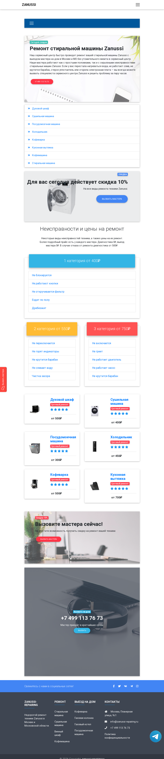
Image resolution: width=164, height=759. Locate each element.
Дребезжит (39, 303)
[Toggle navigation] (137, 5)
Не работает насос (103, 363)
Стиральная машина (41, 158)
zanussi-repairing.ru (93, 754)
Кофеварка (36, 135)
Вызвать (82, 626)
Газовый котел (83, 719)
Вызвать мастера (112, 194)
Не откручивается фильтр (48, 287)
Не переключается (43, 338)
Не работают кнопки (45, 279)
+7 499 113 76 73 (42, 82)
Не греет (97, 347)
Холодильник (37, 127)
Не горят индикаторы (45, 347)
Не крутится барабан (45, 355)
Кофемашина (37, 150)
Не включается (101, 338)
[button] (3, 379)
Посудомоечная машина (44, 119)
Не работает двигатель (106, 355)
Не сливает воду (42, 363)
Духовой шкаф (38, 104)
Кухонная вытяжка (40, 143)
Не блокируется (41, 270)
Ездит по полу (41, 295)
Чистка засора (41, 371)
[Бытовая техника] (31, 23)
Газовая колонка (84, 713)
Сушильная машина (41, 111)
